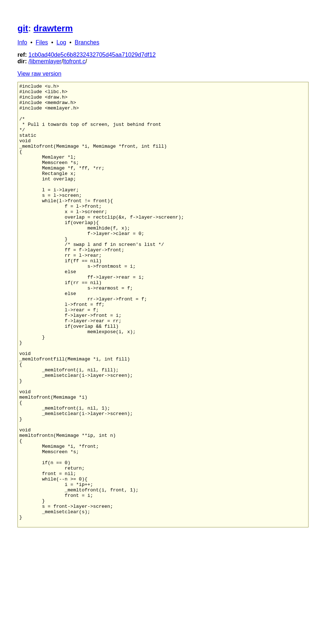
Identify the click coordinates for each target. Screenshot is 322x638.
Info (22, 42)
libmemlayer (45, 61)
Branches (87, 42)
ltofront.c (74, 61)
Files (42, 42)
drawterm (53, 28)
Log (61, 42)
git (22, 28)
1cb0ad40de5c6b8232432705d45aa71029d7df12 (92, 55)
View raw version (39, 74)
